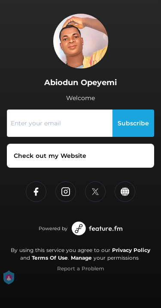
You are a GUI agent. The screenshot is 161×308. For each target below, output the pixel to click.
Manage (81, 258)
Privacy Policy (131, 250)
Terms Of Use (50, 258)
